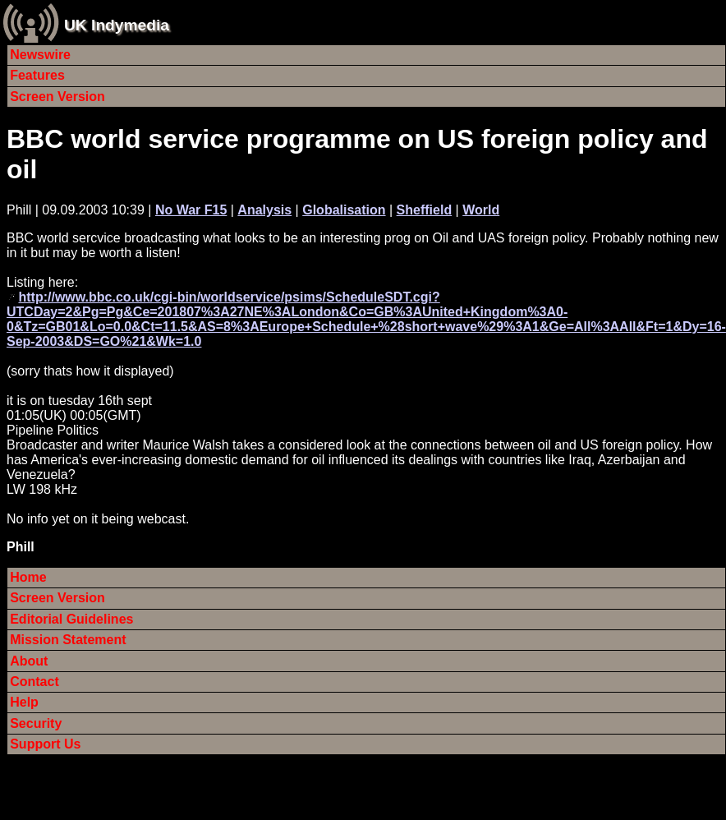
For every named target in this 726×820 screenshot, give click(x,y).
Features (37, 75)
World (480, 210)
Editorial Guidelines (71, 619)
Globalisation (343, 210)
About (29, 661)
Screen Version (57, 97)
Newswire (40, 55)
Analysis (264, 210)
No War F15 (191, 210)
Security (36, 723)
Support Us (45, 744)
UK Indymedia (116, 25)
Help (24, 702)
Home (28, 577)
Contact (34, 682)
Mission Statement (68, 640)
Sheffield (425, 210)
